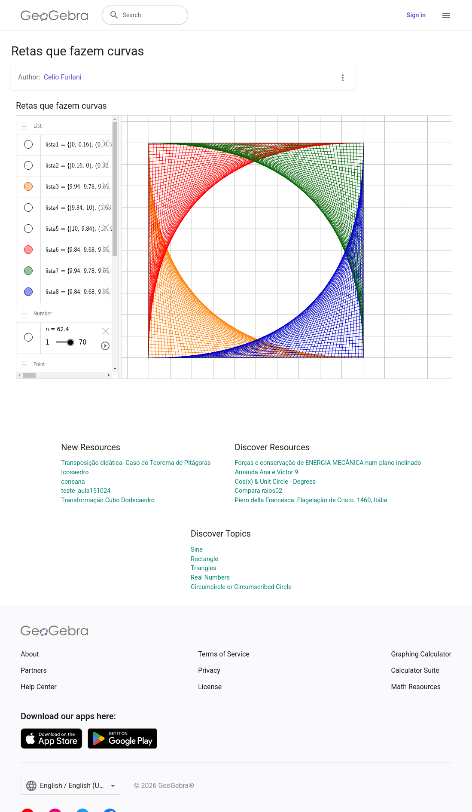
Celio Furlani (63, 77)
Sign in (416, 15)
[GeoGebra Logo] (54, 15)
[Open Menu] (446, 15)
